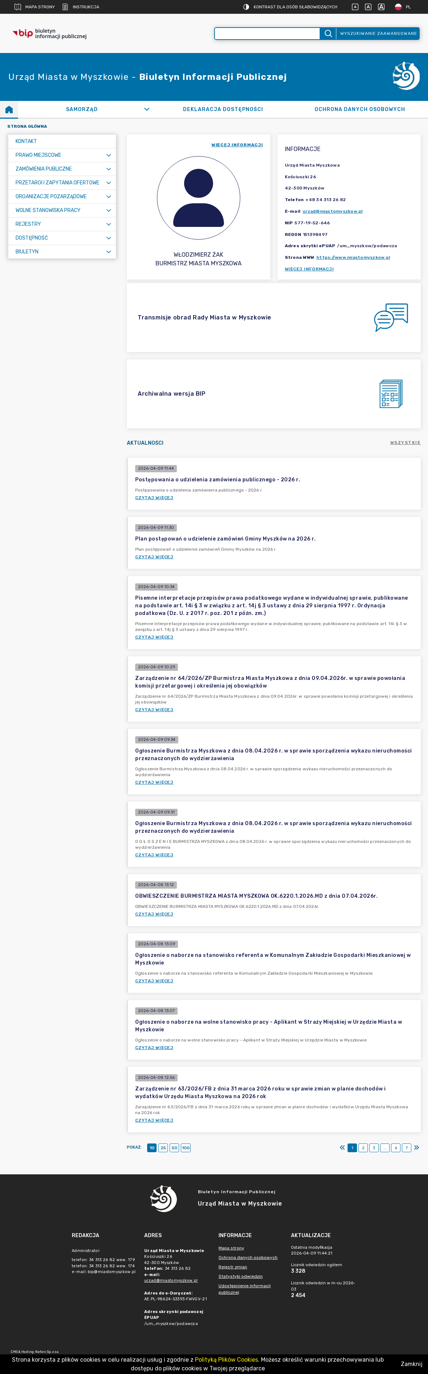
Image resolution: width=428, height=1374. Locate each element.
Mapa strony (34, 7)
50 (174, 1147)
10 (152, 1147)
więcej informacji (237, 144)
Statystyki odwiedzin (241, 1276)
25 (163, 1147)
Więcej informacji (309, 269)
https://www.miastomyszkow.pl (353, 257)
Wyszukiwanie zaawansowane (378, 33)
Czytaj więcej (154, 497)
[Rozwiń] (146, 109)
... (385, 1147)
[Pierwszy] (342, 1147)
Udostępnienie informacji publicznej (245, 1289)
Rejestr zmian (233, 1266)
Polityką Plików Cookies (226, 1359)
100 (186, 1147)
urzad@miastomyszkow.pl (333, 211)
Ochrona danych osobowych (248, 1257)
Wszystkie (405, 442)
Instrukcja (80, 7)
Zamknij (412, 1364)
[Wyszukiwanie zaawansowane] (267, 33)
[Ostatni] (416, 1147)
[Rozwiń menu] (108, 155)
